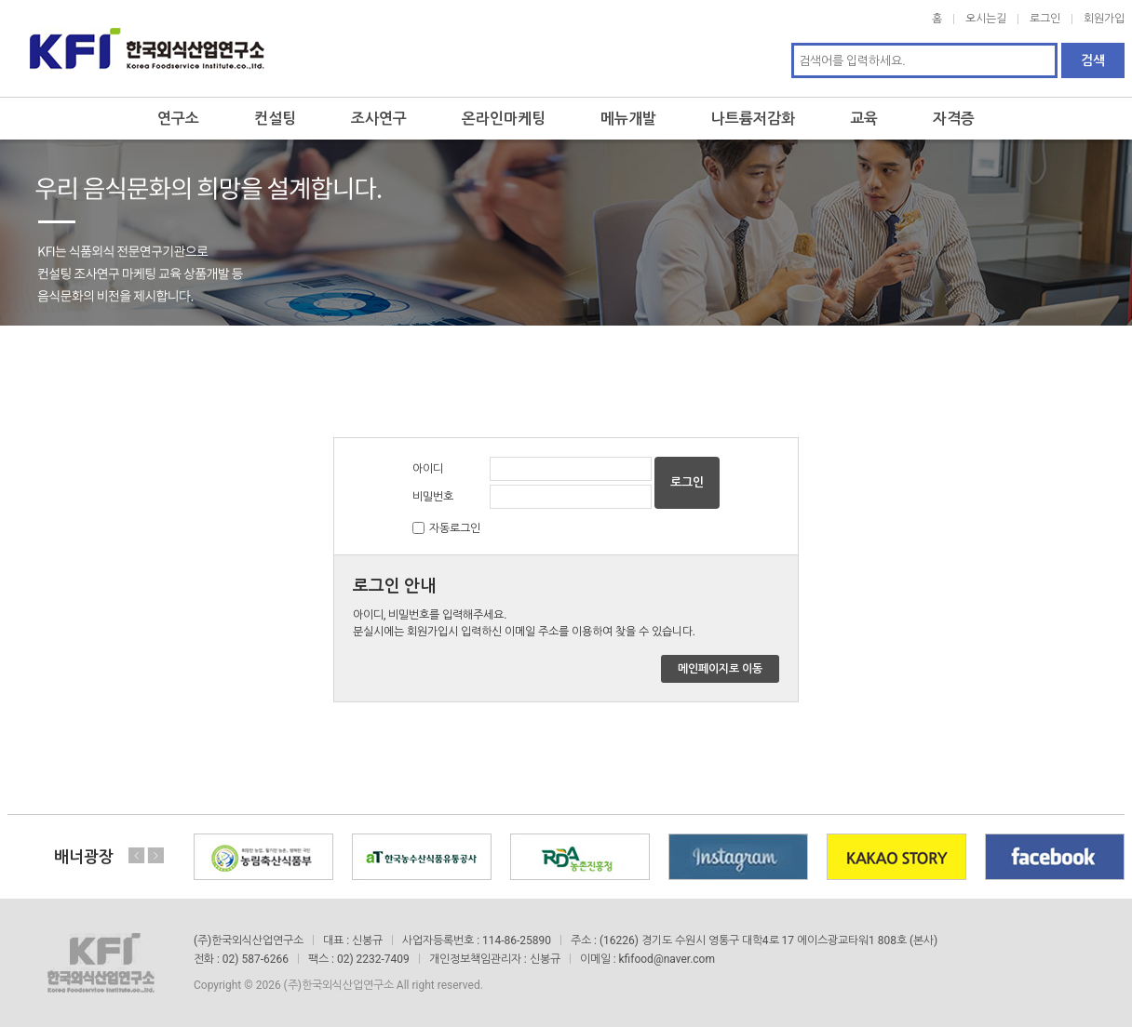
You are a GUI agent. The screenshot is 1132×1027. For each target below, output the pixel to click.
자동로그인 (454, 528)
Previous (136, 855)
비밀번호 (432, 496)
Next (155, 855)
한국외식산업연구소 (147, 48)
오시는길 (985, 18)
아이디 (427, 468)
